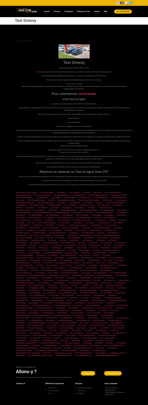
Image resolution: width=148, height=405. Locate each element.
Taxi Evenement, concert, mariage (40, 355)
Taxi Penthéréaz (91, 268)
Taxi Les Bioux (87, 263)
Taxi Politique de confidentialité (46, 350)
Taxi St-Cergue (57, 245)
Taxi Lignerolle (32, 268)
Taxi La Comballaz (77, 333)
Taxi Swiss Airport (46, 193)
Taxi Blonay (20, 325)
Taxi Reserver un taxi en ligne (26, 193)
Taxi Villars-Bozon (87, 233)
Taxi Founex (40, 255)
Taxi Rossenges (37, 300)
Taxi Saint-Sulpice (79, 345)
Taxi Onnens (52, 285)
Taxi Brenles (20, 323)
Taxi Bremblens (96, 225)
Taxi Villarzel (60, 308)
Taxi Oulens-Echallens (69, 270)
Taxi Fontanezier (91, 283)
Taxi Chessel (76, 330)
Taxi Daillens (59, 258)
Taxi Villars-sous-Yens (112, 235)
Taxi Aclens (61, 225)
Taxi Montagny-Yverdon (67, 290)
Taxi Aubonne (89, 238)
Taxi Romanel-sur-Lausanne (89, 200)
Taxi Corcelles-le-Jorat (65, 218)
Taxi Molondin (85, 278)
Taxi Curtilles (83, 300)
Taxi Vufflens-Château (102, 228)
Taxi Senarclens (87, 258)
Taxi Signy (72, 250)
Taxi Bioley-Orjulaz (54, 205)
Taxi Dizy (96, 255)
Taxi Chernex (104, 328)
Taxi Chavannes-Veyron (57, 233)
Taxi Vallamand (63, 310)
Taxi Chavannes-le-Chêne (39, 298)
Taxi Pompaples (66, 260)
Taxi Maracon (80, 318)
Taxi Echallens (21, 205)
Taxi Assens (54, 208)
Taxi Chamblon (66, 288)
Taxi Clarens (51, 328)
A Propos (57, 11)
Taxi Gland (99, 343)
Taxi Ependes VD (96, 288)
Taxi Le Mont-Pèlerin (69, 323)
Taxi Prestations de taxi (83, 353)
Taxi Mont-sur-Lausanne (83, 348)
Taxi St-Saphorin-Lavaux (105, 213)
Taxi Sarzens (50, 320)
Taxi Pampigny (55, 230)
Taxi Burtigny (56, 248)
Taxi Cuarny (85, 273)
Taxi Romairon (106, 283)
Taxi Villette (20, 223)
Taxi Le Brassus (52, 265)
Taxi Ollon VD (35, 338)
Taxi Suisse (97, 193)
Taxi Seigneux (33, 303)
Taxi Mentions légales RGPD (26, 343)
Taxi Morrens (52, 210)
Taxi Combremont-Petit (40, 305)
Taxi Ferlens (121, 215)
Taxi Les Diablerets (40, 335)
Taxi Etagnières (74, 203)
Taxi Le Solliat (80, 265)
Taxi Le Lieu (100, 263)
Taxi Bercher (61, 203)
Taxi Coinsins (119, 245)
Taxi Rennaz (64, 330)
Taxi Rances (121, 288)
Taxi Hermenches (22, 300)
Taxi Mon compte (99, 350)
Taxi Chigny (117, 228)
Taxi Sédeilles (73, 308)
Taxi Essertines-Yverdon (81, 280)
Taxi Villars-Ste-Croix (118, 198)
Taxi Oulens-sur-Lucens (54, 300)
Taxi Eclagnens (105, 270)
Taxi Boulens (77, 213)
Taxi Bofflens (121, 265)
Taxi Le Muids (81, 248)
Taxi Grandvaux (100, 220)
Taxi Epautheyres (63, 280)
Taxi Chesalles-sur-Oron (61, 315)
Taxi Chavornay (21, 270)
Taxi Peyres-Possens (62, 213)
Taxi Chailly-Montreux (35, 328)
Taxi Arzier (94, 248)
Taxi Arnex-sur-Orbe (50, 260)
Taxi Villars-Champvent (88, 293)
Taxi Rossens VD (88, 308)
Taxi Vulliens (20, 218)
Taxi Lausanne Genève (42, 195)
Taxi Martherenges (107, 210)
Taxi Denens (86, 228)
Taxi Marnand (47, 303)
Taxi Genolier (105, 248)
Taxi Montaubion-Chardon (114, 203)
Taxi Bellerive (90, 310)
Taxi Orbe (39, 265)
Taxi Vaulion (120, 260)
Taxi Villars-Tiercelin (23, 210)
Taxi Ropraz (37, 220)
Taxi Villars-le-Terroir (37, 205)
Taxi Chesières (21, 340)
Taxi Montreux (121, 343)
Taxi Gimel (112, 240)
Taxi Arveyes (88, 340)
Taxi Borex (96, 250)
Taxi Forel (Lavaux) (52, 215)
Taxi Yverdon (40, 273)
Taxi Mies (112, 253)
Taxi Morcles (75, 340)
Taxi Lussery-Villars (44, 258)
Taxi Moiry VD (21, 235)
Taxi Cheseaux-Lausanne (25, 203)
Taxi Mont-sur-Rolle (37, 240)
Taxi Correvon (72, 278)
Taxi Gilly (109, 340)
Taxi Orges (64, 285)
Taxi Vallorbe (74, 263)
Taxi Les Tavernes (77, 313)
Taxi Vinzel (52, 240)
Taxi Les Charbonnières (24, 265)
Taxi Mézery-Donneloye (37, 275)
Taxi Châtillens (92, 315)
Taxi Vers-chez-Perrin (92, 305)
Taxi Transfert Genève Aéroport (106, 355)
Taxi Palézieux (62, 313)
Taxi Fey (19, 208)
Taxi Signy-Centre (58, 250)
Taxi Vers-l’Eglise (56, 335)
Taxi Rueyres (79, 208)
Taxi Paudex (49, 220)
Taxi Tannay (20, 253)
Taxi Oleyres (34, 310)
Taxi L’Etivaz (20, 320)
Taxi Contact (20, 355)
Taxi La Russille (60, 268)
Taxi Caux (52, 330)
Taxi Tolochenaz (111, 225)
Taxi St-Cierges (46, 278)
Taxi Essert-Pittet (81, 288)
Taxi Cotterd (102, 310)
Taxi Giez (74, 285)
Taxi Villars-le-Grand (104, 308)
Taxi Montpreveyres (84, 218)
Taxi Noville (88, 330)
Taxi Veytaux (81, 328)
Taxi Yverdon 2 (53, 273)
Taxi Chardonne (117, 323)
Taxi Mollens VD (110, 230)
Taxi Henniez (20, 303)
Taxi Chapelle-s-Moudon (88, 210)
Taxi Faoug (114, 310)
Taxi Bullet (112, 295)
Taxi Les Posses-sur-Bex (107, 335)
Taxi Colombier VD (22, 225)
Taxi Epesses (78, 223)
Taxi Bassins (43, 248)
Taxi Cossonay (84, 255)
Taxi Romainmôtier (23, 263)
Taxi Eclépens (101, 258)
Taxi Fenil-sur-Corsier (97, 325)
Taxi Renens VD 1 (78, 195)
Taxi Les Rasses (106, 293)
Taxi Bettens (42, 208)
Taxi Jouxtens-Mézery (61, 195)
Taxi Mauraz (73, 233)
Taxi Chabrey (20, 313)
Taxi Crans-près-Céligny (24, 255)
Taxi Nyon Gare (106, 243)
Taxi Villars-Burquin (75, 283)
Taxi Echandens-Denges (36, 200)
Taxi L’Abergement (75, 268)
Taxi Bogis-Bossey (71, 253)
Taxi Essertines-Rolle (50, 243)
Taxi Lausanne (74, 193)
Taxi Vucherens (21, 298)
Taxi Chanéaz (77, 275)
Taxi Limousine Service (83, 355)
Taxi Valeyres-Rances (50, 270)
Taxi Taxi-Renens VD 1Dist (98, 195)
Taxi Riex (112, 220)
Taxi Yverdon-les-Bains (118, 273)
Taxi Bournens (107, 200)
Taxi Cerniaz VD (107, 318)
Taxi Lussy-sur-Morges (24, 238)
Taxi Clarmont (34, 228)
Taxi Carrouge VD (34, 218)
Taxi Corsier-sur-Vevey (100, 323)
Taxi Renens (111, 348)
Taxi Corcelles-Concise (36, 285)
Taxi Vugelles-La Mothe (36, 288)
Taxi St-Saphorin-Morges (47, 223)
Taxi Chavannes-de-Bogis (52, 253)
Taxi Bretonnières (94, 260)
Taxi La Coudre (80, 230)
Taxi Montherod (21, 240)
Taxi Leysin (48, 333)
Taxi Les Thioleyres (94, 313)
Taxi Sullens (88, 203)
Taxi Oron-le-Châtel (23, 315)
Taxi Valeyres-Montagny (88, 290)
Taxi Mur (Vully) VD (115, 320)
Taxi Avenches (21, 310)
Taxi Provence (98, 285)
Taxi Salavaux (77, 310)
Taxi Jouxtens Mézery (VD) (113, 345)
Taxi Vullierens (118, 223)
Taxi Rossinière (66, 318)
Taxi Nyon (32, 245)
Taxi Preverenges (22, 345)
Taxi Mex (51, 200)
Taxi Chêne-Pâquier (59, 298)
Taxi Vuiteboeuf (34, 293)
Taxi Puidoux (122, 213)
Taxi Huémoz (34, 340)
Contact (97, 11)
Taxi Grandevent (43, 283)
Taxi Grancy (90, 223)
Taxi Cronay (53, 275)
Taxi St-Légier (52, 325)
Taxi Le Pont (47, 263)
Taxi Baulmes (21, 293)
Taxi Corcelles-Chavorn (108, 268)
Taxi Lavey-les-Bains (108, 338)
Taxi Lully (19, 230)
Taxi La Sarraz (21, 260)
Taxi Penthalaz (72, 258)
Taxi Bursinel (93, 243)
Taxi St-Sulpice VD (85, 198)
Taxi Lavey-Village (115, 258)
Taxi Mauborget (99, 295)
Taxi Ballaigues (60, 263)
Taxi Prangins (120, 243)
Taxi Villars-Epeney (100, 273)
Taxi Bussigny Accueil (117, 353)
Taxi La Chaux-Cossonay (25, 258)
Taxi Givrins (117, 248)
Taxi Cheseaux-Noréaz (70, 273)
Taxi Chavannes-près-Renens (26, 348)
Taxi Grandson (123, 280)
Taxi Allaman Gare (50, 345)
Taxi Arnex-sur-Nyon (110, 250)
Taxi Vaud (86, 193)
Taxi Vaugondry (109, 280)
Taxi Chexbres (68, 215)
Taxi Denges (55, 198)
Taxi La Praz (33, 235)
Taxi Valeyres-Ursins (23, 280)
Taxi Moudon (97, 298)
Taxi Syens (85, 298)
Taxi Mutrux (85, 285)
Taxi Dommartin (70, 205)
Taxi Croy (36, 263)
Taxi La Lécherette (22, 318)
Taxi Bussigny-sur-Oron (41, 315)
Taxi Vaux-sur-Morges (50, 228)
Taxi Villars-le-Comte (98, 300)
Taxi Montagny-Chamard (109, 290)
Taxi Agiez (19, 268)
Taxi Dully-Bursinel (68, 243)
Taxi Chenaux (109, 218)
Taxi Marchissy (95, 245)
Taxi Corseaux (53, 323)
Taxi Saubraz (100, 240)
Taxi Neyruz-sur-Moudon (118, 300)
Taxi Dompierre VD (83, 320)
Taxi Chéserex (33, 250)
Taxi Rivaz (89, 213)
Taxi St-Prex (72, 235)
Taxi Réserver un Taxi (63, 355)
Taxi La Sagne (21, 295)
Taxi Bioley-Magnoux (105, 275)
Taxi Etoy (109, 343)
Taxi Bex (57, 338)
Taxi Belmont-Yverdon (114, 285)
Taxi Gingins (20, 250)
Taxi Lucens (70, 300)
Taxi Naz (99, 203)
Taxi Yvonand (54, 295)
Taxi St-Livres (102, 238)
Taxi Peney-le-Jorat (105, 208)
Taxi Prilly (67, 348)
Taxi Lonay (20, 200)
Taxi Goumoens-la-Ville (88, 270)
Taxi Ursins (20, 278)
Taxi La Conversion (64, 220)
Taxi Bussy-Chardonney (70, 228)
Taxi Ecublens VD (101, 198)
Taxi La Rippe (84, 250)
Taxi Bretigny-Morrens (69, 210)
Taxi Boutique (84, 350)
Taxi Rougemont (51, 318)
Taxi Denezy (59, 278)
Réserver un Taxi (83, 11)
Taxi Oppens (66, 208)
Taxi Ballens (30, 230)
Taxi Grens (45, 250)
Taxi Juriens (107, 260)
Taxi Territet (20, 328)
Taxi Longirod (21, 245)
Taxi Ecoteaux (78, 315)
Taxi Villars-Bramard (65, 320)
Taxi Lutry (31, 223)
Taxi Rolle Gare (85, 235)
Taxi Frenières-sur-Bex (89, 338)
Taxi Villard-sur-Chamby (24, 330)
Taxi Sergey (92, 265)
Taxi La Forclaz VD (23, 335)
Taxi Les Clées (45, 268)
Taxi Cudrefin (33, 313)
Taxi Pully (57, 348)
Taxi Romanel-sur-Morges (78, 225)
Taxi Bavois (34, 270)
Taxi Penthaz (53, 255)
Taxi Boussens (121, 200)
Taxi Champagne (58, 283)
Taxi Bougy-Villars (74, 238)
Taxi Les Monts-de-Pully (42, 213)
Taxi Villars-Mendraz (23, 213)
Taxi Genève (61, 193)
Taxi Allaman (46, 235)
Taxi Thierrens (32, 278)
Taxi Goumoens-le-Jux (24, 273)
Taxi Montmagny (47, 313)
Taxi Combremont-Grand (61, 305)
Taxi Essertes (97, 215)
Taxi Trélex (31, 248)
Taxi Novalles (53, 288)
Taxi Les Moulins (122, 318)
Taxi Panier (47, 353)
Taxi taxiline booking (68, 350)
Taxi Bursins (74, 240)
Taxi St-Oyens (35, 243)
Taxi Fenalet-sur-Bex (71, 338)
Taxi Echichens (64, 223)
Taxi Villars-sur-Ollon (49, 340)
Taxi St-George (21, 243)
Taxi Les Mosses (93, 333)
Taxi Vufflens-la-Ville (68, 255)
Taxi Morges (87, 343)
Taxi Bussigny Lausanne (63, 353)
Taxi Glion (93, 328)
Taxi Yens (97, 235)
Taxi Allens (107, 255)
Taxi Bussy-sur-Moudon (113, 298)
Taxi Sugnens (30, 208)
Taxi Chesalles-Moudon (36, 323)
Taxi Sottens (121, 210)
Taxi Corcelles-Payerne (44, 308)
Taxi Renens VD (42, 198)
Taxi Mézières (49, 218)
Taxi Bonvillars (120, 283)
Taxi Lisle (100, 233)
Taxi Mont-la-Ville (38, 233)
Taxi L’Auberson (67, 295)
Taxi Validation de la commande (28, 353)
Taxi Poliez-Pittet (103, 205)
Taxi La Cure (44, 245)
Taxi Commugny (34, 253)
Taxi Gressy (40, 72)
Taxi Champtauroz (22, 305)
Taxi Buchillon (59, 235)
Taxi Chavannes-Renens (24, 198)
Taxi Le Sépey (70, 335)
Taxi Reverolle (21, 228)
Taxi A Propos (100, 353)
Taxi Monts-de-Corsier (116, 325)
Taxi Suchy (110, 288)
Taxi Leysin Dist (61, 333)
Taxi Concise (20, 285)
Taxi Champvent (50, 293)
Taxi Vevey (82, 325)
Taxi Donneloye (121, 275)
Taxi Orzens (110, 278)
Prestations (69, 11)
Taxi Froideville (39, 210)
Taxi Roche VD (21, 333)
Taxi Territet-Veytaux (66, 328)
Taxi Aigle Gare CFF (119, 333)
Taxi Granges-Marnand (63, 303)
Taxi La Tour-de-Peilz (67, 325)
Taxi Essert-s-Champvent (68, 293)
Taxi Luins (62, 240)
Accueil (46, 11)
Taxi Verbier (35, 345)
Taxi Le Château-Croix (37, 295)
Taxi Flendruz (37, 318)
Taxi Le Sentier (66, 265)
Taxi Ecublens (65, 345)
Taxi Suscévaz (33, 290)
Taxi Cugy (64, 340)
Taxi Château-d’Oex (35, 320)
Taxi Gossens (21, 275)
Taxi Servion (109, 215)
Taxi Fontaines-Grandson (25, 283)
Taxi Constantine (48, 310)
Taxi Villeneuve (101, 330)
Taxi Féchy (60, 238)
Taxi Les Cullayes (82, 215)
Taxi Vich (107, 245)
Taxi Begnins (68, 248)
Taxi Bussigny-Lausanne (67, 200)
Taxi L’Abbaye (113, 263)
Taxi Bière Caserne (22, 233)
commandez (87, 94)
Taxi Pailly (96, 280)
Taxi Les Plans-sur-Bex (87, 335)
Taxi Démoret (98, 278)
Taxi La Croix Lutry (23, 220)
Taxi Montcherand (106, 265)
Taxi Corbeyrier (35, 333)
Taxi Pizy (50, 238)
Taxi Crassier (70, 245)
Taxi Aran (97, 218)
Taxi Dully (81, 243)
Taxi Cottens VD (104, 223)
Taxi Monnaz (37, 225)
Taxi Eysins (82, 245)
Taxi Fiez (37, 280)
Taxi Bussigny (45, 348)
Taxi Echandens (69, 198)
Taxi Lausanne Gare (23, 195)
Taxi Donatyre (120, 308)
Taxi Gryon (47, 338)
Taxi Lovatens (93, 318)
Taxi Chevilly (79, 260)
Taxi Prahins (89, 275)
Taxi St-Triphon (21, 338)
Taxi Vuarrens (48, 280)
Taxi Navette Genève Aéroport (50, 343)
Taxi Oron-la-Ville (107, 315)
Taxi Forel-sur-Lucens (95, 303)
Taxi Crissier (99, 348)
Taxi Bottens (116, 205)
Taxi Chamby (41, 330)
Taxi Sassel (78, 305)
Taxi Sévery (68, 230)
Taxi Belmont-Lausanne (82, 220)
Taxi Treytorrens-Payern (24, 308)
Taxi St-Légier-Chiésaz (36, 325)
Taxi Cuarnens (112, 233)
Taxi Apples (42, 230)
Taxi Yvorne (114, 330)
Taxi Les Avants (118, 328)
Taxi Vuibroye (109, 313)
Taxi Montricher (95, 230)
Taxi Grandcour (122, 305)
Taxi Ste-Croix (120, 293)
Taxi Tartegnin (87, 240)
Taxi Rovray (73, 298)
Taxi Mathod (20, 290)
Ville (105, 11)
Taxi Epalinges (94, 345)
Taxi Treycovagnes (49, 290)
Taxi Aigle (105, 333)
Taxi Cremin (110, 303)
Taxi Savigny (20, 215)
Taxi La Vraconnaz (83, 295)
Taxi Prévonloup (99, 320)
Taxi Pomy (65, 275)
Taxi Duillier (20, 248)
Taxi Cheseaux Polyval (45, 203)
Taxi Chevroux (108, 305)
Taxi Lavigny (115, 238)
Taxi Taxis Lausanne (72, 343)
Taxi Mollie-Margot (35, 215)
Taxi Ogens (91, 208)
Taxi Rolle (99, 340)
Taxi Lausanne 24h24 (113, 193)
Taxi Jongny (84, 323)
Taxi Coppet (85, 253)
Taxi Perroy (39, 238)
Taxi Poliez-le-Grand (86, 205)
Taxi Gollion (49, 225)
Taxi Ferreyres (35, 260)
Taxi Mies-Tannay (99, 253)
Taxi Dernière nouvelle (24, 350)
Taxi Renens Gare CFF (119, 195)
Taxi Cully (122, 220)
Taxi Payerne (79, 303)
